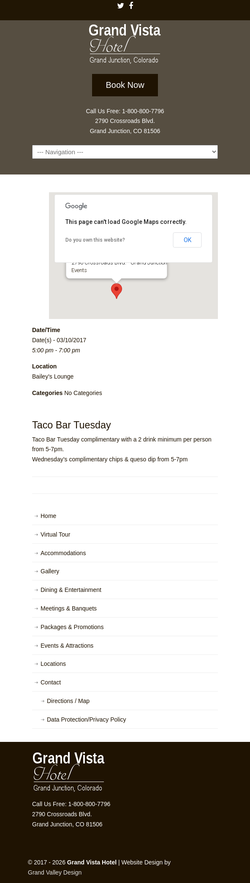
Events (79, 270)
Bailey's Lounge (52, 376)
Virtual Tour (55, 534)
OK (187, 240)
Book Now (125, 85)
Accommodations (63, 553)
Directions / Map (68, 701)
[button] (116, 291)
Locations (53, 663)
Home (48, 515)
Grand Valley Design (55, 872)
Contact (51, 682)
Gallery (50, 571)
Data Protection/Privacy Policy (86, 719)
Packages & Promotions (72, 627)
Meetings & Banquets (69, 608)
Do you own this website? (95, 240)
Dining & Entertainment (71, 589)
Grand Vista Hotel (125, 45)
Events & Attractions (67, 645)
